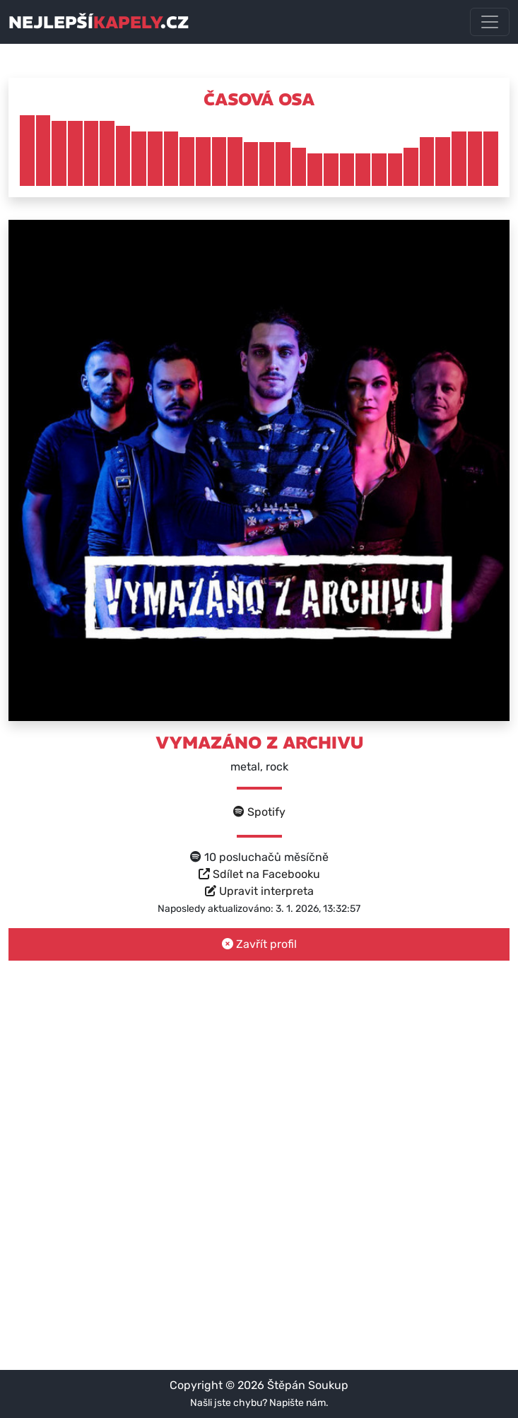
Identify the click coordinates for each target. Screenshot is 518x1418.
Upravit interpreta (259, 891)
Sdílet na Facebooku (259, 874)
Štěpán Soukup (307, 1385)
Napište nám (297, 1403)
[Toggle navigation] (490, 22)
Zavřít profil (259, 944)
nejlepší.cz (98, 22)
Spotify (259, 812)
